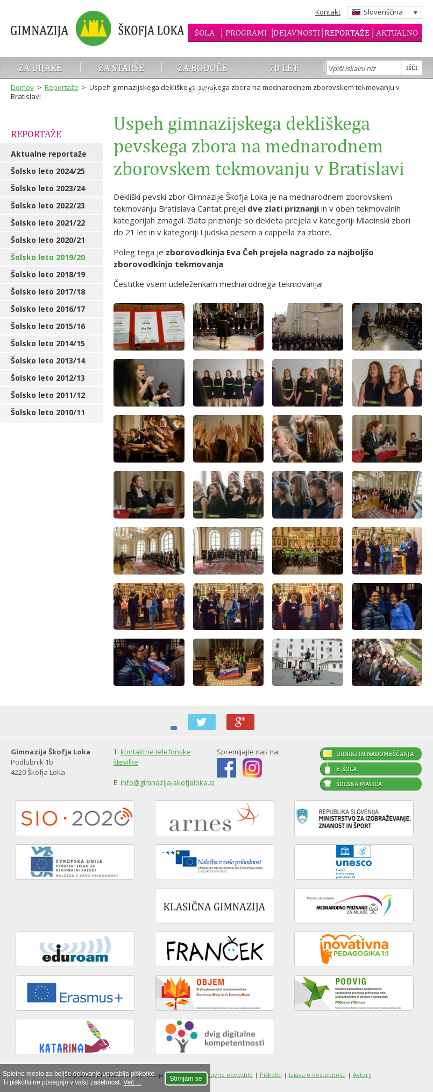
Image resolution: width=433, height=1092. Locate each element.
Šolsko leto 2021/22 (48, 223)
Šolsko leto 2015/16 (48, 326)
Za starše (121, 67)
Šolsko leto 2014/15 (48, 343)
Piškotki (271, 1074)
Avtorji (362, 1074)
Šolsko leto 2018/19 (48, 274)
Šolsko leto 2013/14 (48, 360)
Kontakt (327, 12)
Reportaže (347, 32)
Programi (246, 32)
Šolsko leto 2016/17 (48, 309)
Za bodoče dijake (202, 78)
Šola (205, 32)
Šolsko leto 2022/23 (48, 205)
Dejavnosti (296, 32)
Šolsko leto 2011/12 (48, 395)
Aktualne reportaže (49, 154)
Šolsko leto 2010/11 (48, 412)
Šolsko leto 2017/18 (48, 291)
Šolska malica (359, 784)
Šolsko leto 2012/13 (48, 378)
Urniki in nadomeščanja (375, 754)
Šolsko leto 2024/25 (48, 171)
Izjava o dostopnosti (317, 1074)
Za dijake (40, 67)
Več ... (132, 1082)
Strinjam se (186, 1078)
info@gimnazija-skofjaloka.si (167, 782)
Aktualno (397, 32)
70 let (284, 67)
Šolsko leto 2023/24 (48, 188)
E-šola (346, 769)
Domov (22, 87)
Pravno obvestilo (228, 1074)
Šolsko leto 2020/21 (48, 240)
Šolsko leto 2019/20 (48, 257)
